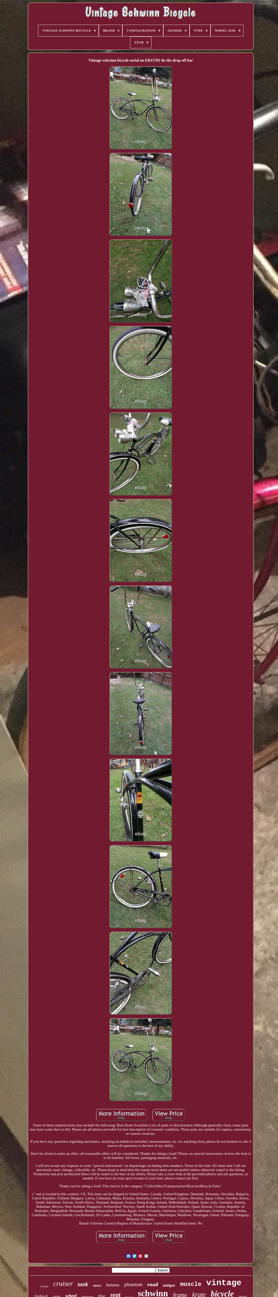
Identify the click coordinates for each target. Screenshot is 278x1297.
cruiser (63, 1283)
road (152, 1284)
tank (83, 1284)
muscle (190, 1284)
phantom (133, 1284)
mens (97, 1285)
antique (169, 1285)
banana (112, 1284)
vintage (224, 1283)
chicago (44, 1286)
